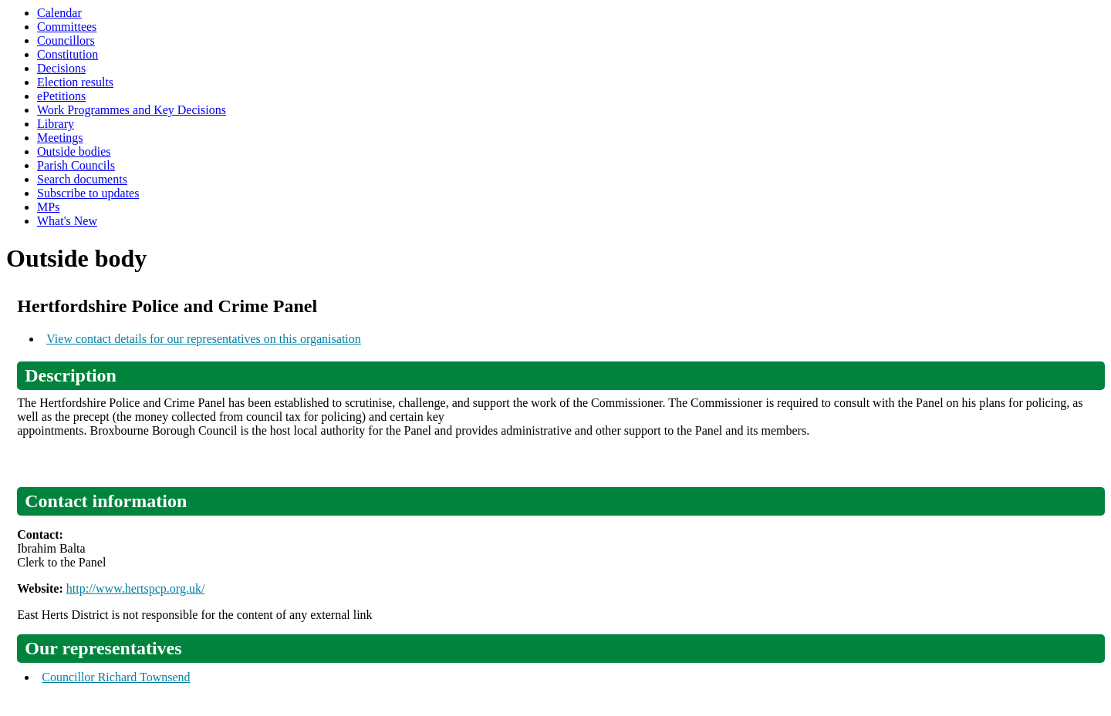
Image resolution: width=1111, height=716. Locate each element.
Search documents (82, 179)
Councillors (66, 40)
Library (55, 123)
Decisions (61, 68)
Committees (66, 26)
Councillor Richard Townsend (116, 677)
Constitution (67, 54)
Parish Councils (76, 165)
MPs (48, 206)
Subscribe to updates (88, 193)
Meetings (60, 137)
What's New (67, 220)
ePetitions (61, 96)
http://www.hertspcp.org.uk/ (135, 588)
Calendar (59, 12)
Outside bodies (74, 151)
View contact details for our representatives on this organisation (203, 338)
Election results (75, 82)
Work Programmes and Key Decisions (131, 109)
